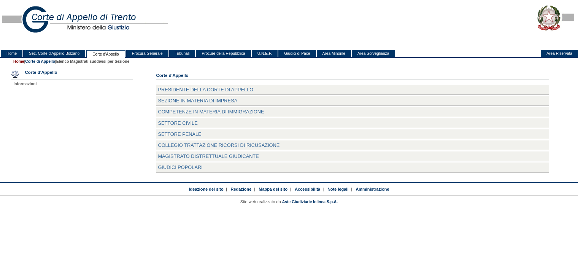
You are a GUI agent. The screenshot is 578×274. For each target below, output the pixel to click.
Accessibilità (307, 189)
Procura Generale (147, 53)
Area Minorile (333, 53)
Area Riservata (559, 53)
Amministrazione (372, 189)
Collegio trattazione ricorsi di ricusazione (218, 145)
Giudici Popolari (180, 167)
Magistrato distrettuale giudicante (208, 156)
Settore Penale (179, 134)
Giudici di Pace (297, 53)
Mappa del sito (273, 189)
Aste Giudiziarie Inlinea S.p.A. (310, 202)
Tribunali (182, 53)
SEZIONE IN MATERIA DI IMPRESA (197, 101)
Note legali (337, 189)
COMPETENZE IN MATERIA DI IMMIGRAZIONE (211, 112)
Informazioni (25, 84)
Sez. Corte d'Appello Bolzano (54, 53)
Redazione (241, 189)
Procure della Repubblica (223, 53)
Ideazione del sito (206, 189)
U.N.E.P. (264, 53)
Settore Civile (177, 123)
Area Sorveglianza (373, 53)
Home (11, 53)
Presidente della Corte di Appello (205, 89)
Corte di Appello (40, 61)
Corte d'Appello (105, 54)
